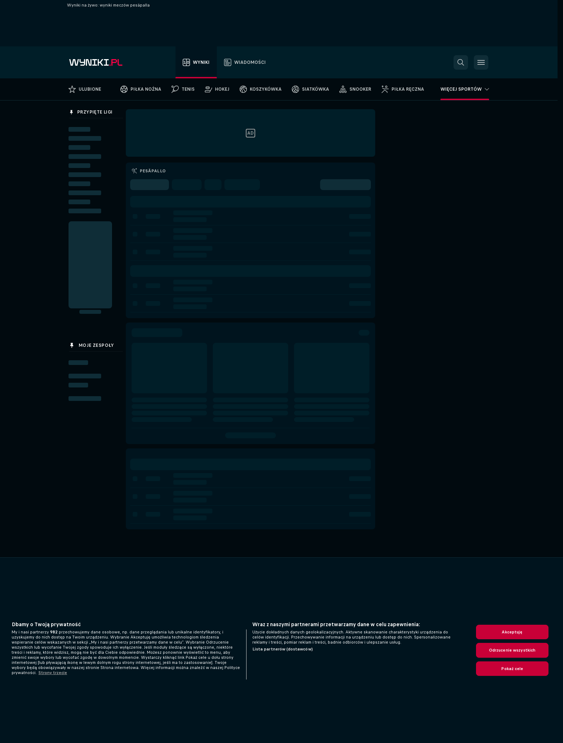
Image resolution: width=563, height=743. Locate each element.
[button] (461, 62)
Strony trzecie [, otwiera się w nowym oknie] (52, 672)
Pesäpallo (153, 170)
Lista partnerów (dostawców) (282, 649)
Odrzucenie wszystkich (512, 650)
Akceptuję (512, 632)
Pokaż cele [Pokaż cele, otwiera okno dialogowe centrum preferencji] (512, 668)
